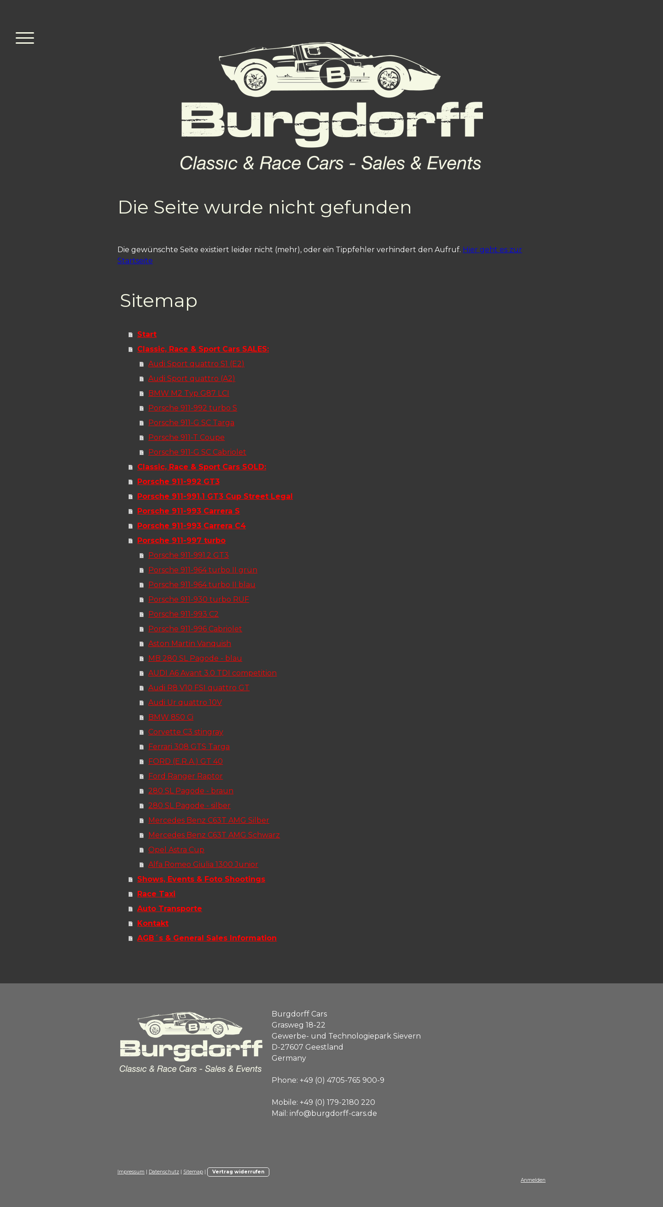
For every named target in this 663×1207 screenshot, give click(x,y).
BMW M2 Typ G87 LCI (188, 393)
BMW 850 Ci (170, 717)
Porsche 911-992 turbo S (192, 408)
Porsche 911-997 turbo (181, 540)
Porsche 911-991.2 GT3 (188, 555)
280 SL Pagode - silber (189, 805)
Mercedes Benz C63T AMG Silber (208, 820)
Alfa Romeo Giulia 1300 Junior (203, 864)
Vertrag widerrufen (238, 1172)
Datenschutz (164, 1172)
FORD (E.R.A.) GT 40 (185, 761)
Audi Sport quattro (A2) (191, 378)
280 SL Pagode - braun (190, 790)
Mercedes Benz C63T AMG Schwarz (214, 835)
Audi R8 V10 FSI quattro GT (199, 687)
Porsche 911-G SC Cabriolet (197, 452)
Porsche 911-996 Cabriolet (195, 628)
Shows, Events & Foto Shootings (201, 879)
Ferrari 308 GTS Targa (189, 746)
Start (147, 334)
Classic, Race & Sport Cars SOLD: (201, 466)
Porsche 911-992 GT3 (178, 481)
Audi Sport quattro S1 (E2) (196, 363)
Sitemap (193, 1172)
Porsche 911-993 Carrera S (188, 511)
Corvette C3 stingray (185, 732)
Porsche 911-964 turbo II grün (202, 570)
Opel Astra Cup (176, 849)
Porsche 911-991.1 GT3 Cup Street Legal (215, 496)
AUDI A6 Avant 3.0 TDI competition (212, 673)
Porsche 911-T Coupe (186, 437)
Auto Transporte (169, 908)
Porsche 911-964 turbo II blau (202, 584)
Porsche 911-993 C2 (183, 614)
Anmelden (533, 1180)
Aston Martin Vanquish (189, 643)
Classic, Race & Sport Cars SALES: (203, 349)
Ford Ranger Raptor (185, 776)
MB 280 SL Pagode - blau (195, 658)
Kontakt (153, 923)
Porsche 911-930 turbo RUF (198, 599)
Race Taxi (156, 893)
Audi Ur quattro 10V (185, 702)
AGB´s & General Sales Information (207, 938)
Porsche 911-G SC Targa (191, 422)
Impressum (131, 1172)
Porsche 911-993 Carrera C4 (191, 525)
